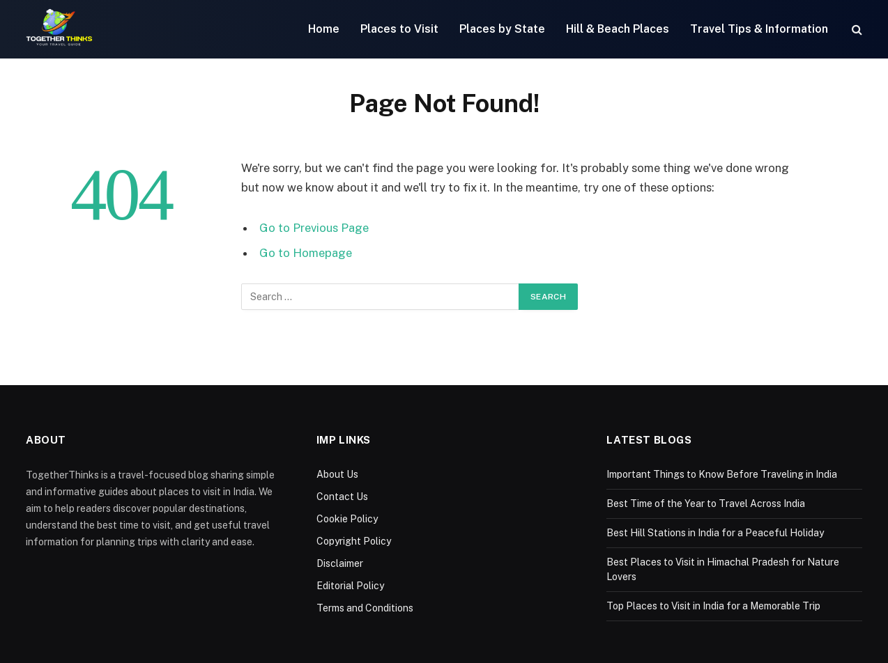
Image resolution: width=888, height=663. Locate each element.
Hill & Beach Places (617, 29)
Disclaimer (339, 563)
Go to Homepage (305, 253)
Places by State (502, 29)
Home (323, 29)
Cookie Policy (347, 518)
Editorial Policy (350, 585)
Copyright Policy (353, 541)
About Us (337, 474)
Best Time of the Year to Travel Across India (705, 503)
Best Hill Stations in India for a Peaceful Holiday (715, 532)
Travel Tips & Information (759, 29)
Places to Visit (399, 29)
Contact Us (342, 496)
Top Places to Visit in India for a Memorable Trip (713, 605)
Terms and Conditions (364, 608)
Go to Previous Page (314, 228)
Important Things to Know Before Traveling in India (721, 474)
